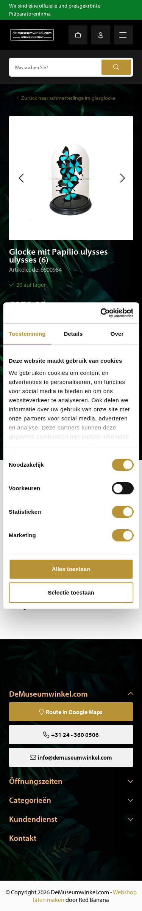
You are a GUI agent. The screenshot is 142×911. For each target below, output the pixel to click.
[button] (21, 178)
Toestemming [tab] (27, 333)
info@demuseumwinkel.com (75, 757)
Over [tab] (117, 333)
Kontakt (22, 838)
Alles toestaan (71, 569)
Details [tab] (73, 333)
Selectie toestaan (71, 592)
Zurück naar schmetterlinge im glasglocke (68, 97)
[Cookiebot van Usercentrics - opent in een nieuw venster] (101, 313)
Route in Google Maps (74, 712)
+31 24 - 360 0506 (75, 734)
